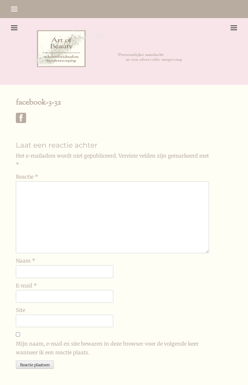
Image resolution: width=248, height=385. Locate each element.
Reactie (27, 176)
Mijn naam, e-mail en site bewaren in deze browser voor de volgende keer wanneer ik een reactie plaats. (107, 348)
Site (20, 310)
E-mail (26, 285)
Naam (25, 260)
